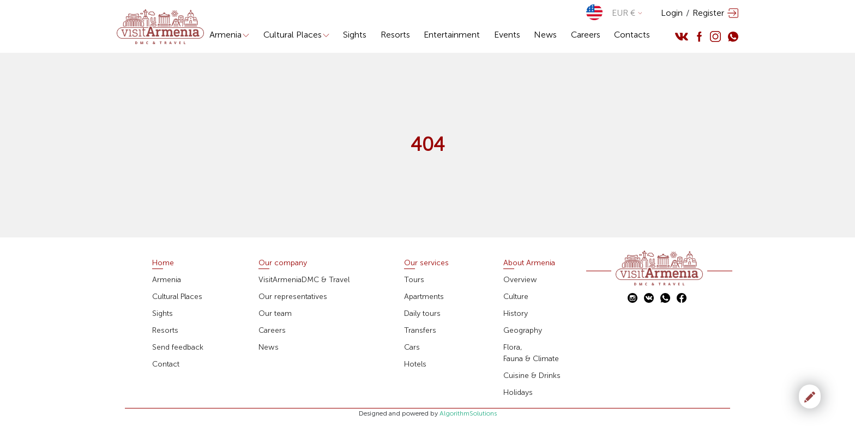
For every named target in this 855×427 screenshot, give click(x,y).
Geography (522, 330)
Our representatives (292, 296)
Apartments (424, 296)
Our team (275, 313)
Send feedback (177, 347)
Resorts (395, 34)
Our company (282, 262)
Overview (520, 279)
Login (672, 13)
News (545, 34)
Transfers (420, 330)
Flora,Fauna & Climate (531, 353)
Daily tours (422, 313)
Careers (585, 34)
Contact (165, 364)
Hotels (415, 364)
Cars (412, 347)
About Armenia (529, 262)
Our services (426, 262)
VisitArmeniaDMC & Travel (304, 279)
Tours (414, 279)
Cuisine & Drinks (532, 375)
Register (708, 13)
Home (163, 262)
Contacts (632, 34)
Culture (515, 296)
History (515, 313)
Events (507, 34)
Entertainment (452, 34)
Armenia (229, 34)
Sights (354, 34)
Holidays (518, 392)
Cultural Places (296, 34)
